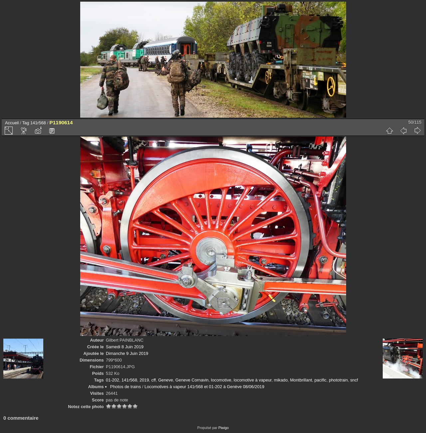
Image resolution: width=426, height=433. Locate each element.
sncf (354, 380)
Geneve (165, 380)
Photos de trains (125, 386)
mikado (281, 380)
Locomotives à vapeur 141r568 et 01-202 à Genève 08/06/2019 (204, 386)
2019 (144, 380)
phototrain (338, 380)
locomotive (221, 380)
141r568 (38, 122)
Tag (25, 122)
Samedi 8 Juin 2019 (124, 346)
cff (153, 380)
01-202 (112, 380)
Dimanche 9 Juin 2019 (127, 353)
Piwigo (223, 428)
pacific (320, 380)
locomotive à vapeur (253, 380)
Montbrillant (301, 380)
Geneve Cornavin (192, 380)
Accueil (12, 122)
